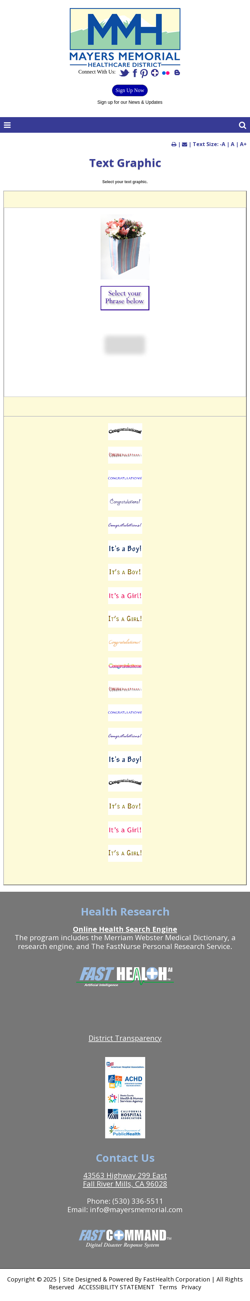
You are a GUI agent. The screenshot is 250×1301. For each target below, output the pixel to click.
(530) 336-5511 (137, 1201)
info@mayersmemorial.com (136, 1209)
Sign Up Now (130, 90)
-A (222, 144)
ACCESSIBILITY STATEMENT (116, 1287)
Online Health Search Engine (125, 929)
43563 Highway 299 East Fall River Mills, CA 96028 (125, 1179)
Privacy (191, 1287)
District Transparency (125, 1038)
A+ (243, 144)
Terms (168, 1287)
